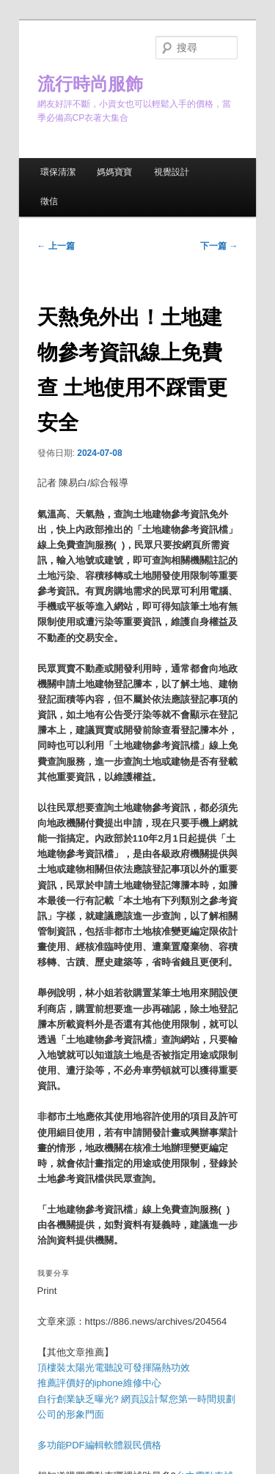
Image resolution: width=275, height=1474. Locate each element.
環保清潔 (58, 172)
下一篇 (219, 246)
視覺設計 (171, 172)
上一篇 (56, 246)
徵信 (49, 201)
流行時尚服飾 (90, 84)
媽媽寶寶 (114, 172)
